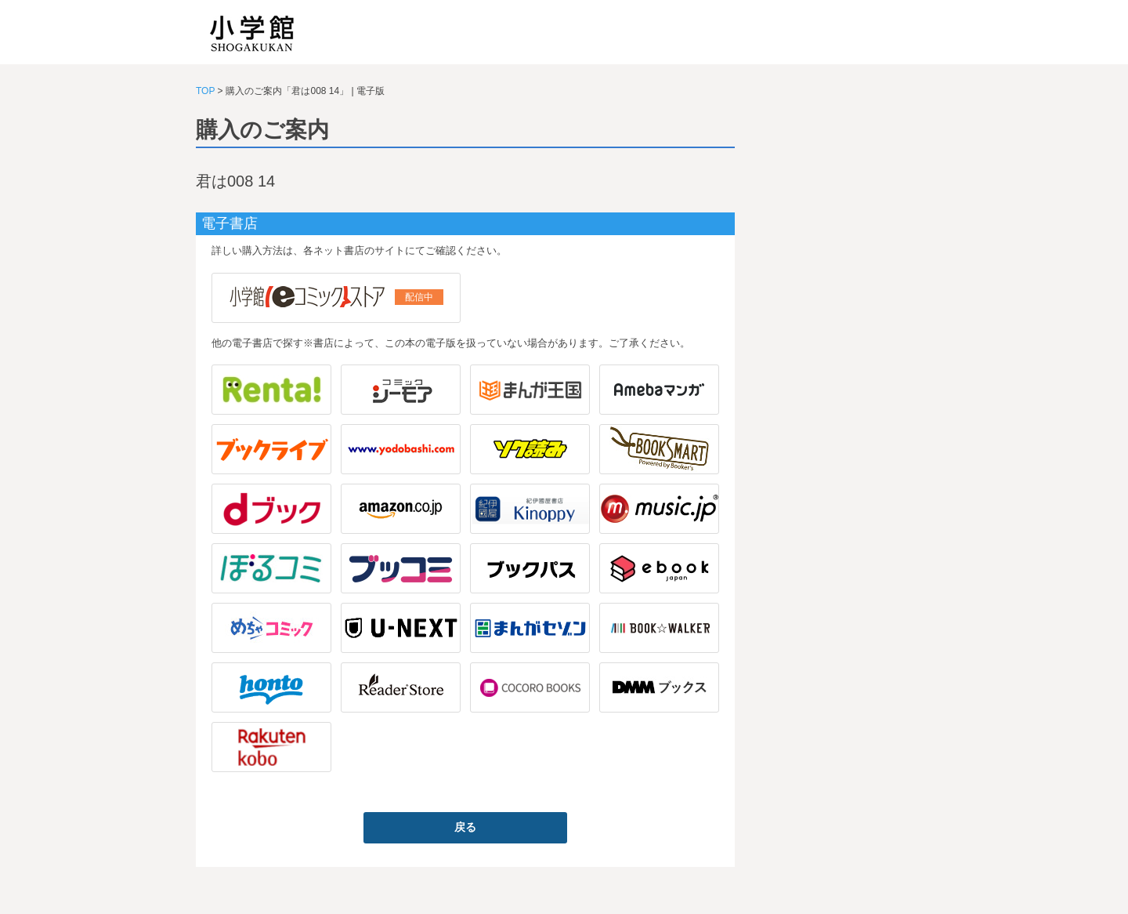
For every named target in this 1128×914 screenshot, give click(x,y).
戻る (465, 827)
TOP (205, 90)
